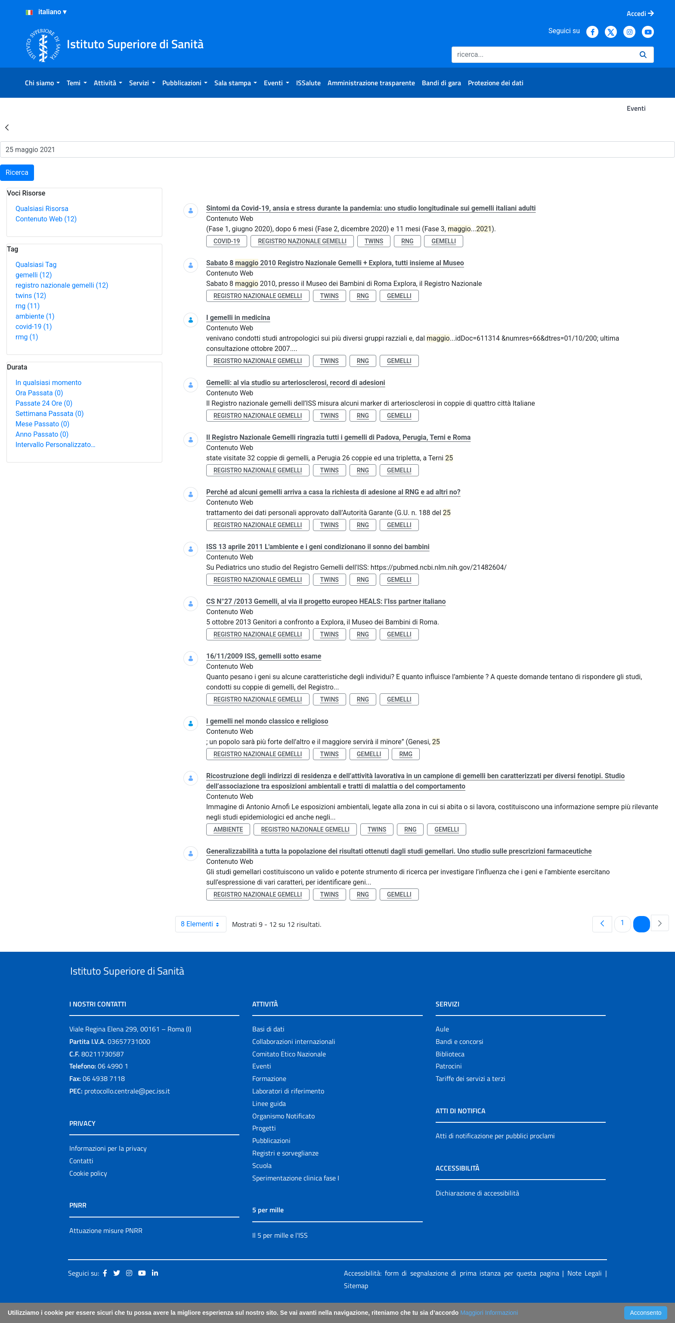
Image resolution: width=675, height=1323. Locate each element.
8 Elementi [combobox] (203, 924)
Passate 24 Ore (43, 403)
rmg (26, 337)
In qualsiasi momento (48, 383)
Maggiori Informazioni (489, 1312)
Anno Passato (41, 434)
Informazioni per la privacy (108, 1168)
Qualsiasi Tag (35, 265)
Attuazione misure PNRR (105, 1250)
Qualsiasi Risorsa (41, 209)
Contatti (81, 1180)
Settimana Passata (49, 414)
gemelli (33, 275)
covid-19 (33, 327)
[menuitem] (42, 82)
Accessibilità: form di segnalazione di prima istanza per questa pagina (451, 1293)
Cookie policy (88, 1193)
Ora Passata (39, 393)
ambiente (35, 316)
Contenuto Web (46, 219)
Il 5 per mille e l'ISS (280, 1255)
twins (30, 296)
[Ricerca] (542, 55)
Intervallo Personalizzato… (55, 445)
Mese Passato (42, 424)
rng (27, 306)
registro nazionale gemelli (61, 285)
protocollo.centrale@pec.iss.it (127, 1111)
